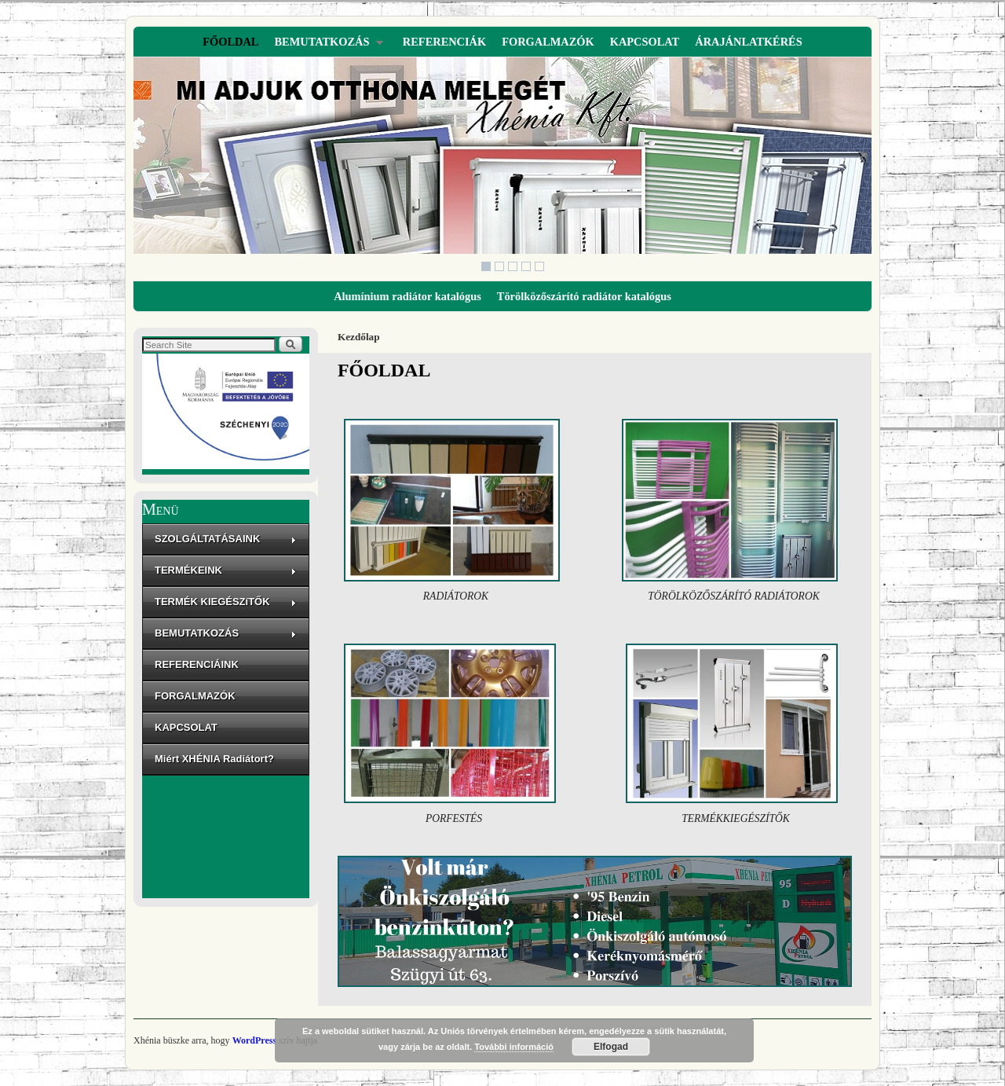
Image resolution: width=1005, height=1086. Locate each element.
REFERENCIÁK (444, 41)
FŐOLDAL (230, 41)
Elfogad (611, 1046)
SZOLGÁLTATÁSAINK (226, 539)
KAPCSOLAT (645, 41)
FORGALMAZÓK (548, 41)
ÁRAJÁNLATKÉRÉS (748, 41)
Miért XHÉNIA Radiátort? (214, 759)
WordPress (254, 1040)
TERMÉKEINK (226, 570)
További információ (514, 1046)
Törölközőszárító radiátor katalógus (584, 296)
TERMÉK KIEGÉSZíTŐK (226, 601)
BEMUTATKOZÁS (324, 46)
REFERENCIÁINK (197, 664)
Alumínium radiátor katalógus (407, 296)
